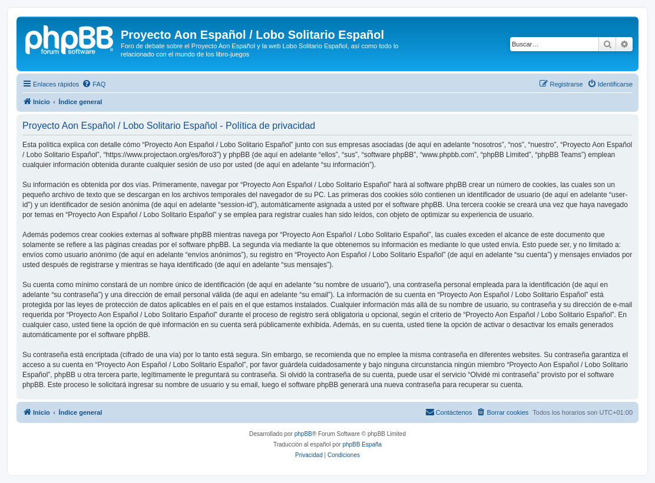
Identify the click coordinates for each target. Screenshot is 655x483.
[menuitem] (93, 84)
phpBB (303, 434)
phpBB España (362, 444)
